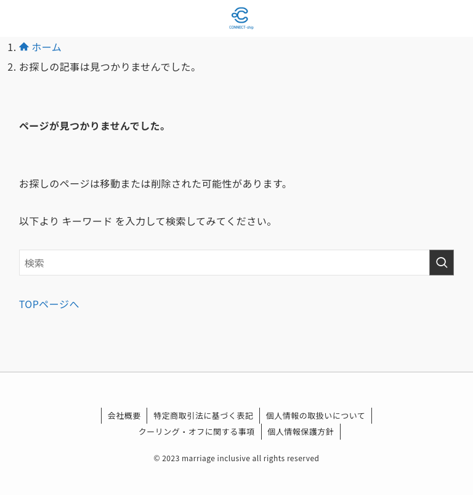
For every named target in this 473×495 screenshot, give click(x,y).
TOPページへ (49, 303)
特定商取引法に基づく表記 (203, 415)
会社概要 (124, 415)
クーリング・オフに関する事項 (197, 431)
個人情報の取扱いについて (316, 415)
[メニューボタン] (18, 18)
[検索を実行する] (441, 262)
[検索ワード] (237, 262)
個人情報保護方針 (300, 431)
